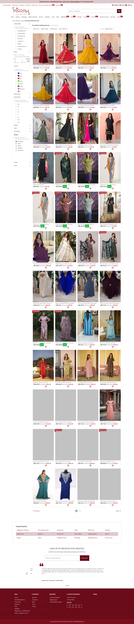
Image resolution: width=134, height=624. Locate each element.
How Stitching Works (20, 599)
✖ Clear (16, 134)
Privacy (34, 606)
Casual (19, 143)
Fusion (94, 17)
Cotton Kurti (108, 537)
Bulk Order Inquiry (48, 5)
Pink (20, 91)
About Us (34, 597)
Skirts (39, 537)
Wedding (65, 17)
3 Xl (19, 122)
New (12, 17)
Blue (20, 73)
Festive (19, 145)
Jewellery (47, 17)
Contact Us (35, 599)
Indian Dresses (92, 534)
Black (20, 76)
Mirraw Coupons (71, 597)
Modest (79, 17)
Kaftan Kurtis (53, 29)
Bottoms (40, 534)
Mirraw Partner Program (56, 602)
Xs (18, 106)
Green (20, 81)
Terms (33, 604)
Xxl (18, 119)
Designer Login (53, 599)
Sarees (17, 17)
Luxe (86, 17)
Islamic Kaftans (21, 33)
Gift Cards (59, 5)
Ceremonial (20, 150)
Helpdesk (17, 608)
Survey (40, 5)
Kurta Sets (20, 38)
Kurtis (41, 17)
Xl (18, 117)
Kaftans (19, 43)
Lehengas (24, 17)
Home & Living (104, 17)
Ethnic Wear (78, 534)
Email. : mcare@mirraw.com (21, 613)
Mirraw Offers (70, 599)
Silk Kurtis (91, 530)
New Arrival (36, 29)
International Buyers (55, 597)
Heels (76, 530)
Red (19, 78)
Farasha (20, 49)
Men (57, 17)
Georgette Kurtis (22, 30)
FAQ (16, 606)
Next (117, 511)
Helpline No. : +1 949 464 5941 (22, 611)
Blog (33, 602)
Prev (27, 573)
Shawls (19, 537)
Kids (53, 17)
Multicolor (21, 89)
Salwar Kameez (32, 17)
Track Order (27, 5)
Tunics (107, 534)
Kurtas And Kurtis (22, 46)
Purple (20, 86)
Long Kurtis (20, 41)
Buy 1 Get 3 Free (63, 29)
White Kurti (20, 534)
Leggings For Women (23, 530)
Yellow (20, 83)
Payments (17, 604)
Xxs (18, 104)
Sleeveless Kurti (92, 537)
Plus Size (112, 17)
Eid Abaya (77, 537)
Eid (73, 17)
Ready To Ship (44, 29)
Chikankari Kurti (62, 537)
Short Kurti (60, 534)
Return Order (35, 5)
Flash (120, 17)
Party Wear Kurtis (43, 530)
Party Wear (20, 141)
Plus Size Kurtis (21, 36)
